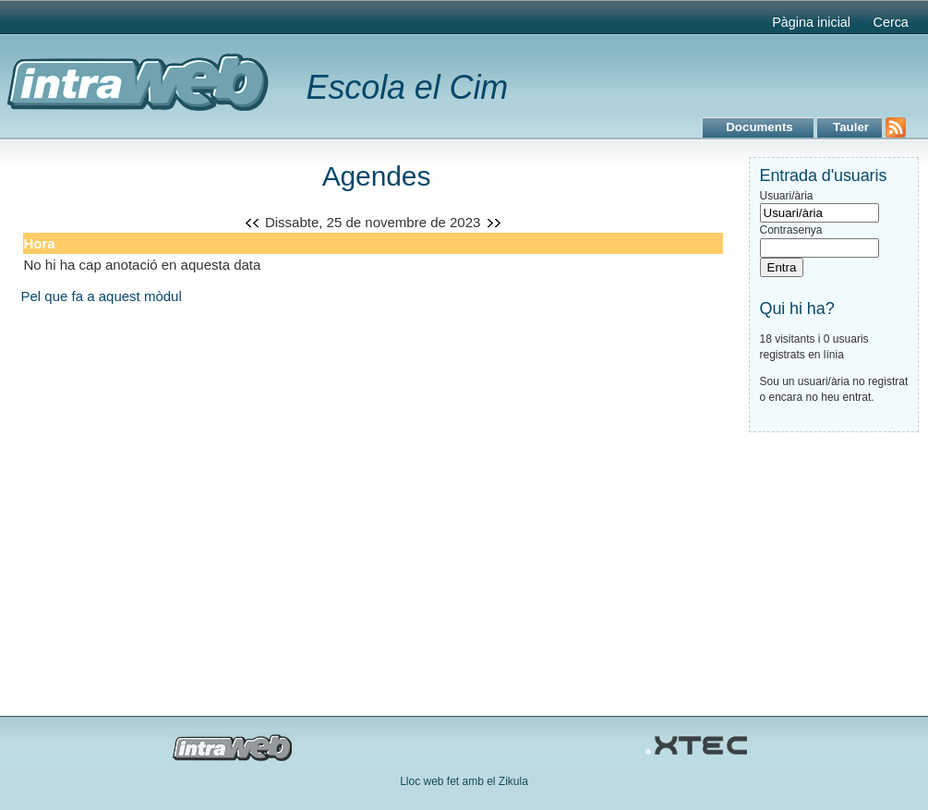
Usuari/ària (787, 195)
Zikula (513, 781)
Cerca (890, 22)
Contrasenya (791, 230)
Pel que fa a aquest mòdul (101, 296)
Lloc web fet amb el (449, 781)
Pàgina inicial (811, 22)
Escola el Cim (408, 87)
